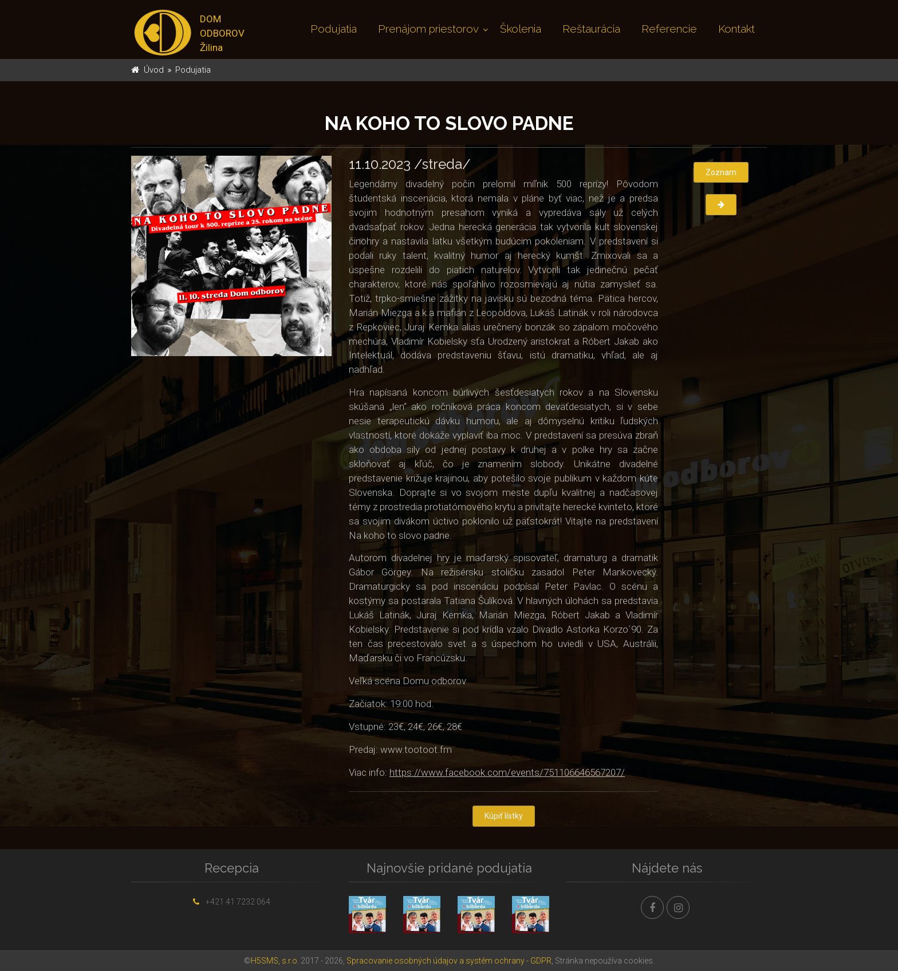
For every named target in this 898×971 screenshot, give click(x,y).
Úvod (154, 70)
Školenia (520, 28)
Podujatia (333, 28)
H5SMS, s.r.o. (275, 960)
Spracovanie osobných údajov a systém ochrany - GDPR (449, 960)
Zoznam (721, 172)
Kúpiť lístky (504, 817)
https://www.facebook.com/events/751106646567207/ (507, 773)
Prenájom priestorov (428, 28)
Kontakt (736, 28)
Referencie (669, 28)
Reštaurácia (591, 28)
